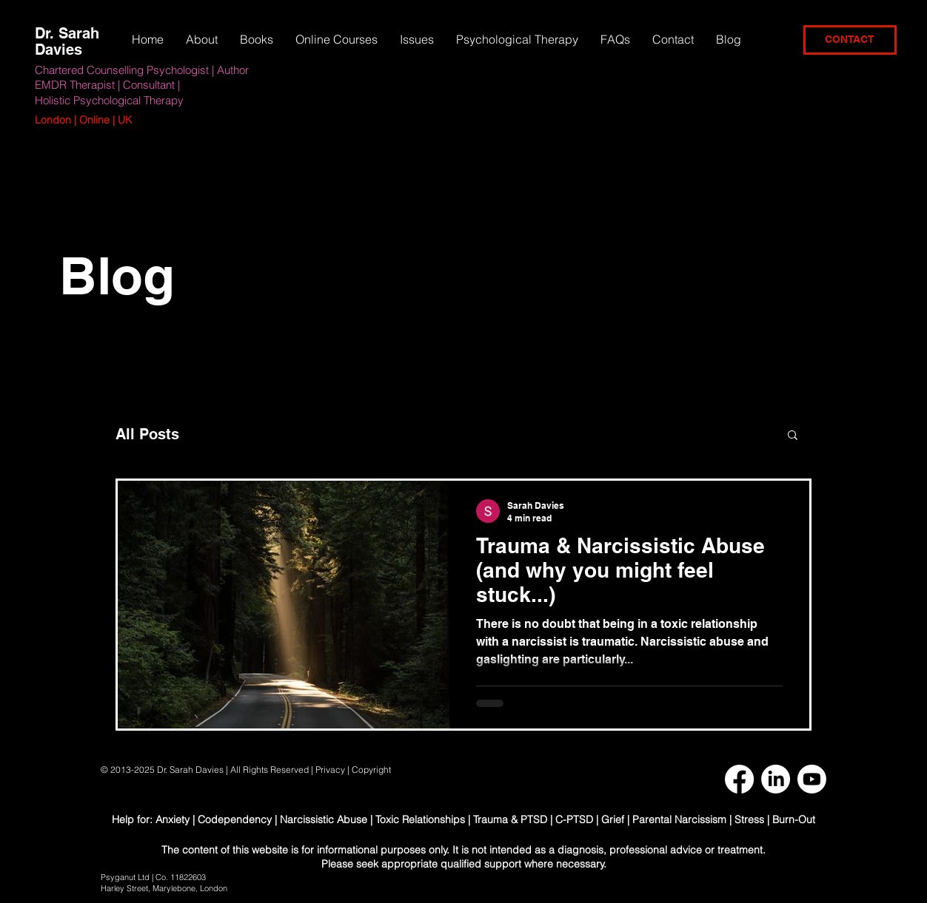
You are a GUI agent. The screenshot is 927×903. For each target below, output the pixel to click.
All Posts (147, 434)
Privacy (330, 769)
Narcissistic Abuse (323, 819)
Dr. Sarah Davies (67, 41)
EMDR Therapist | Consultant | (107, 85)
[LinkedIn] (775, 779)
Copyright (372, 769)
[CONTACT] (850, 40)
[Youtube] (811, 779)
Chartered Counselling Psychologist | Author (142, 70)
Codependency (235, 819)
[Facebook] (739, 779)
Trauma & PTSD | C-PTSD (533, 819)
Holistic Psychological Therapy (109, 100)
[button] (417, 39)
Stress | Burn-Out (774, 819)
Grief (612, 819)
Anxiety (174, 819)
